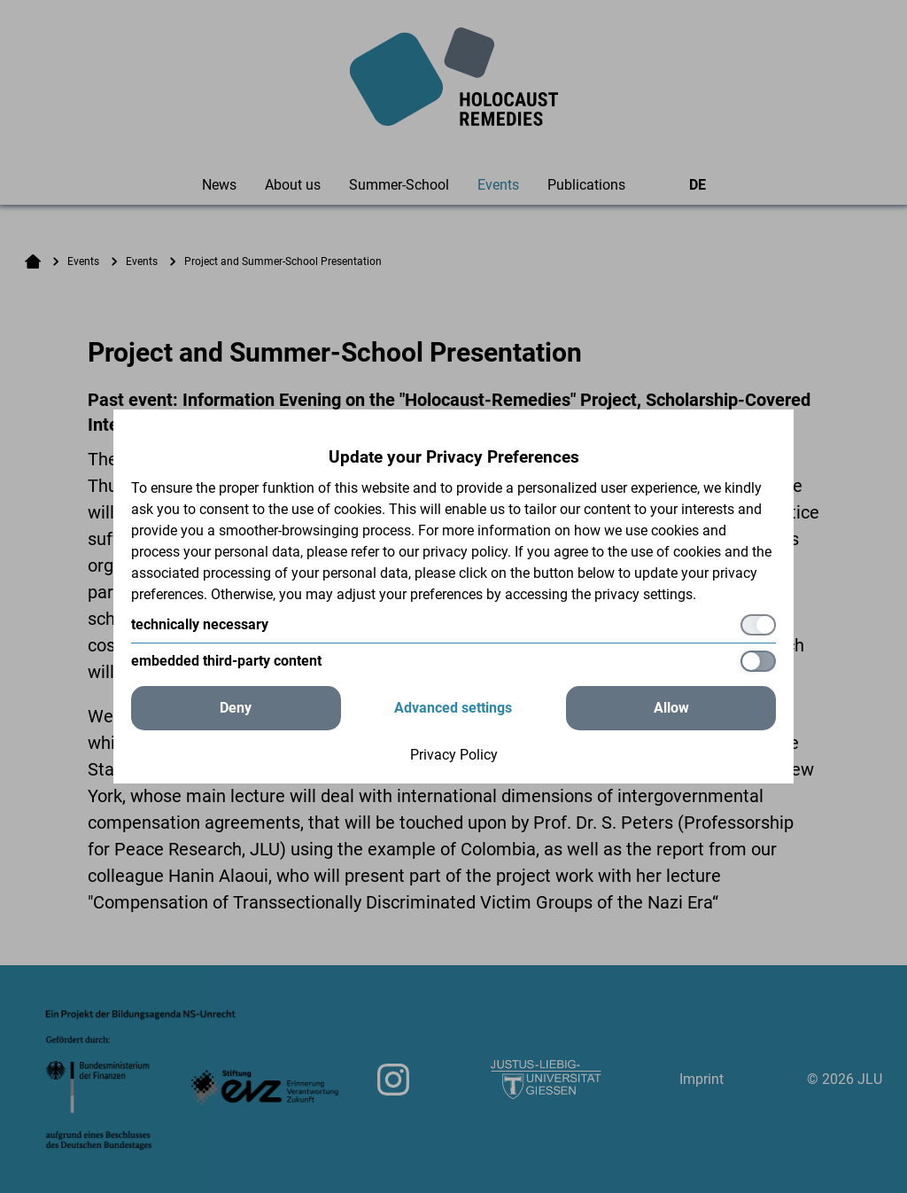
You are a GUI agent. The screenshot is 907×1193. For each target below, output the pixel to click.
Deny (236, 707)
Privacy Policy (454, 754)
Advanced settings (453, 707)
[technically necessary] (453, 624)
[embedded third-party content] (453, 661)
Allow (671, 707)
